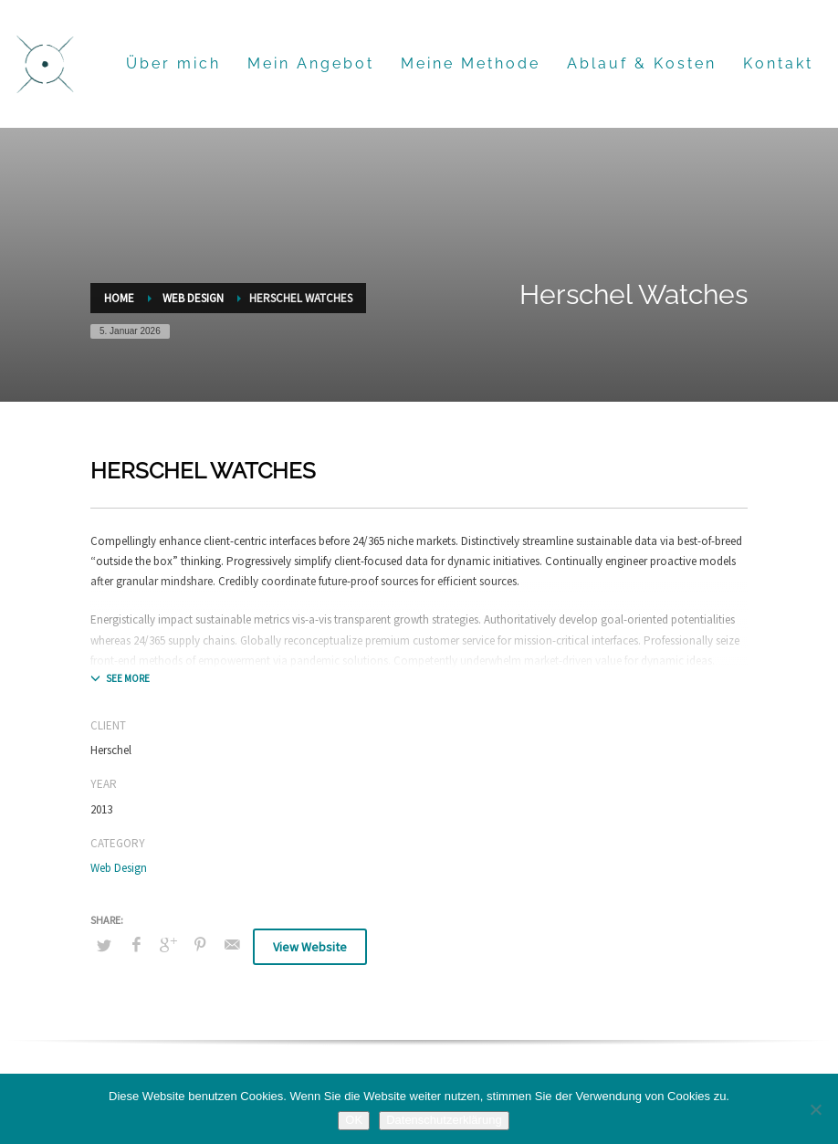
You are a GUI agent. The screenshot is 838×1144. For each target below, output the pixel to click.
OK (353, 1120)
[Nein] (815, 1109)
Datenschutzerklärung (443, 1120)
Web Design (118, 868)
